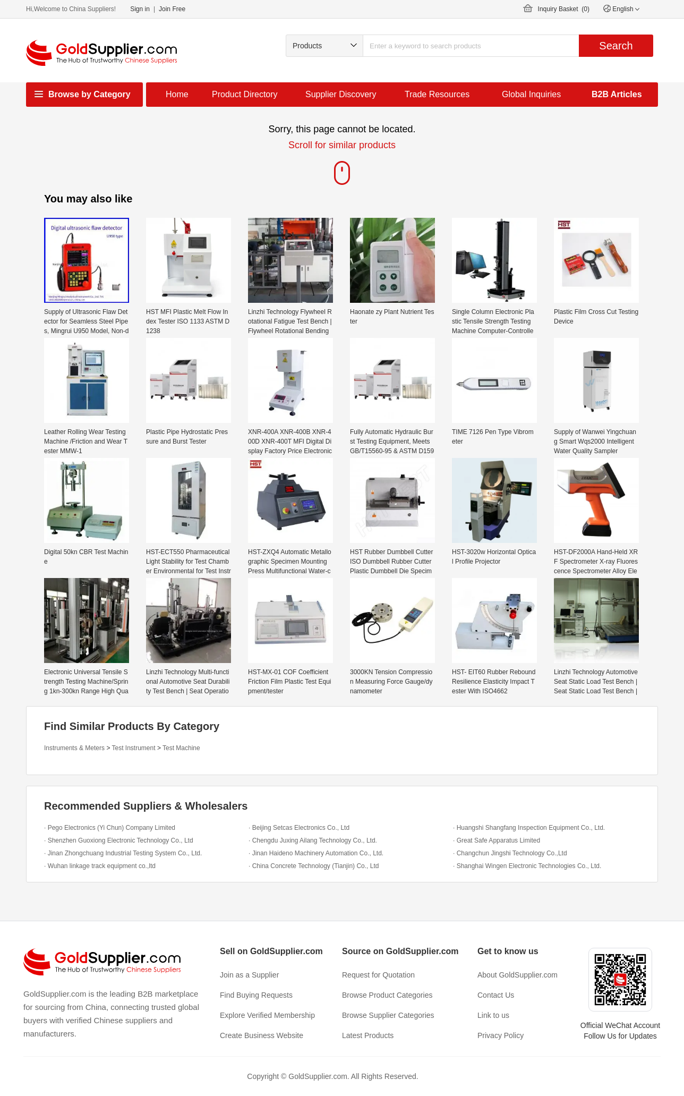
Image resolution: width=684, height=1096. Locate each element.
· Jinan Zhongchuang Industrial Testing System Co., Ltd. (123, 853)
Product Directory (245, 94)
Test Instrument (134, 748)
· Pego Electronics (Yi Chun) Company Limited (109, 827)
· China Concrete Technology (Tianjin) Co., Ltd (314, 866)
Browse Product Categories (387, 995)
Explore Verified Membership (267, 1015)
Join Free (172, 9)
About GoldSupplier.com (517, 975)
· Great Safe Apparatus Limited (496, 840)
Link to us (493, 1015)
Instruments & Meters (74, 748)
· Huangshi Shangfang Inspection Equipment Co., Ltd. (529, 827)
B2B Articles (617, 94)
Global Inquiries (531, 94)
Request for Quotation (378, 975)
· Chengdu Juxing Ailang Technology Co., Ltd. (313, 840)
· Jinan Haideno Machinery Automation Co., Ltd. (316, 853)
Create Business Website (261, 1035)
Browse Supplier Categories (388, 1015)
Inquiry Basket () (563, 9)
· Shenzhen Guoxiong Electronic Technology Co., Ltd (118, 840)
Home (177, 94)
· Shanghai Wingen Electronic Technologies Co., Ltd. (527, 866)
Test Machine (181, 748)
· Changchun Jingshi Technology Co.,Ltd (510, 853)
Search (615, 46)
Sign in (140, 9)
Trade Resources (437, 94)
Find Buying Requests (256, 995)
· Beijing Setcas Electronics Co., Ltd (299, 827)
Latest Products (368, 1035)
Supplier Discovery (340, 94)
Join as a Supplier (249, 975)
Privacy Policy (500, 1035)
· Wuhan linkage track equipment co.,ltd (100, 866)
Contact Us (495, 995)
